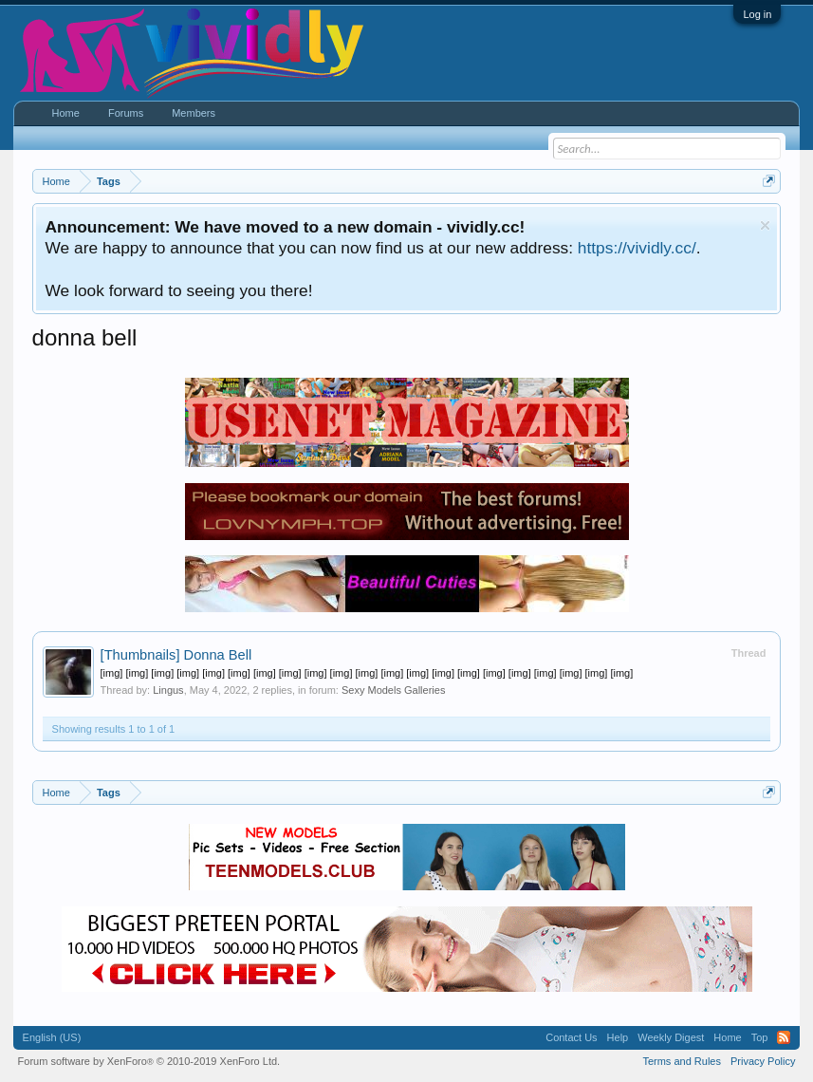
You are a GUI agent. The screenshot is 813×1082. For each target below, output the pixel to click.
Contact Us (571, 1037)
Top (759, 1037)
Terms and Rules (681, 1061)
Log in (757, 14)
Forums (125, 113)
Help (618, 1037)
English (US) (52, 1037)
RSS (783, 1037)
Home (66, 113)
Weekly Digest (670, 1037)
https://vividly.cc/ (637, 247)
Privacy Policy (762, 1061)
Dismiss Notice (765, 225)
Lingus (168, 690)
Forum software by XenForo (149, 1061)
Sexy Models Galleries (393, 690)
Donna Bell (176, 654)
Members (193, 113)
